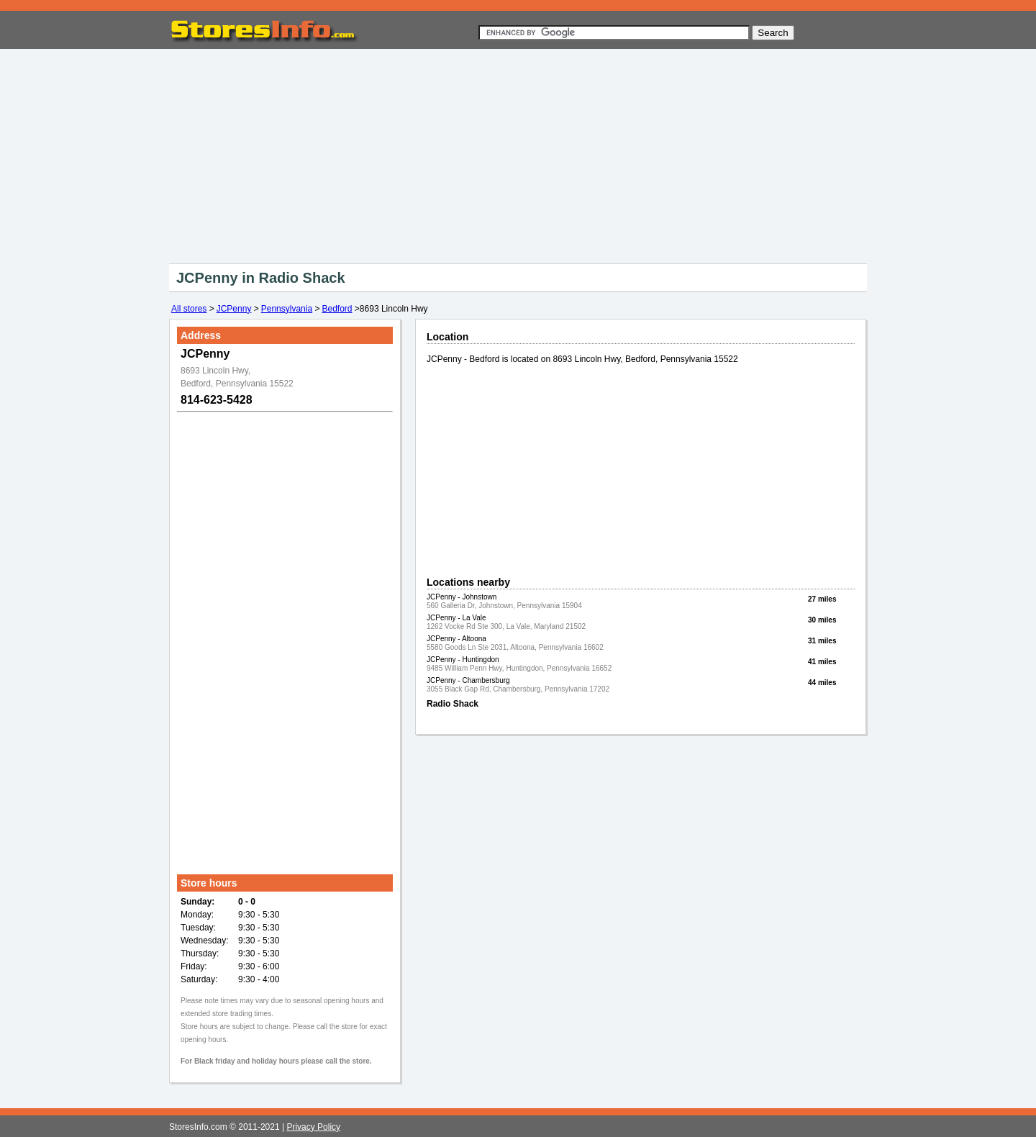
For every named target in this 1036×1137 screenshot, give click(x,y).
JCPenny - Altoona (456, 639)
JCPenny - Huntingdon (463, 659)
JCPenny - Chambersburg (468, 680)
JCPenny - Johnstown (461, 597)
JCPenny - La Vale (456, 618)
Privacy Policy (313, 1127)
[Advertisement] (518, 153)
